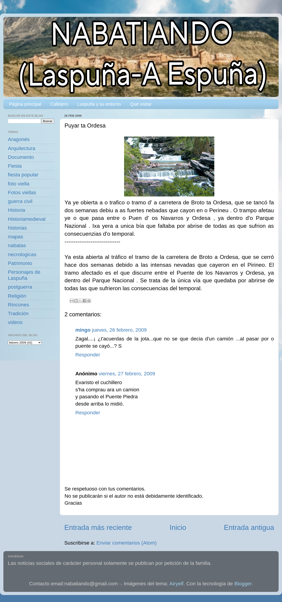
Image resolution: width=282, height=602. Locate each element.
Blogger (243, 583)
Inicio (178, 527)
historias (17, 228)
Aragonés (19, 139)
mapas (15, 236)
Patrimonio (20, 263)
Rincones (18, 305)
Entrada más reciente (98, 527)
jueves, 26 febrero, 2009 (119, 330)
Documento (21, 157)
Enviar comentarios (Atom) (127, 543)
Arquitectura (21, 148)
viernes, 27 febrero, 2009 (127, 373)
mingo (83, 330)
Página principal (25, 104)
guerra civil (20, 201)
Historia (16, 210)
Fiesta (15, 166)
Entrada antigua (249, 527)
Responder (87, 355)
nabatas (17, 245)
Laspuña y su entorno (99, 104)
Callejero (59, 104)
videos (15, 322)
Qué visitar (141, 104)
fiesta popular (23, 175)
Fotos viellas (22, 192)
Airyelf (176, 583)
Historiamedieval (26, 219)
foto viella (18, 184)
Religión (17, 296)
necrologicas (22, 254)
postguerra (20, 287)
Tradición (18, 313)
